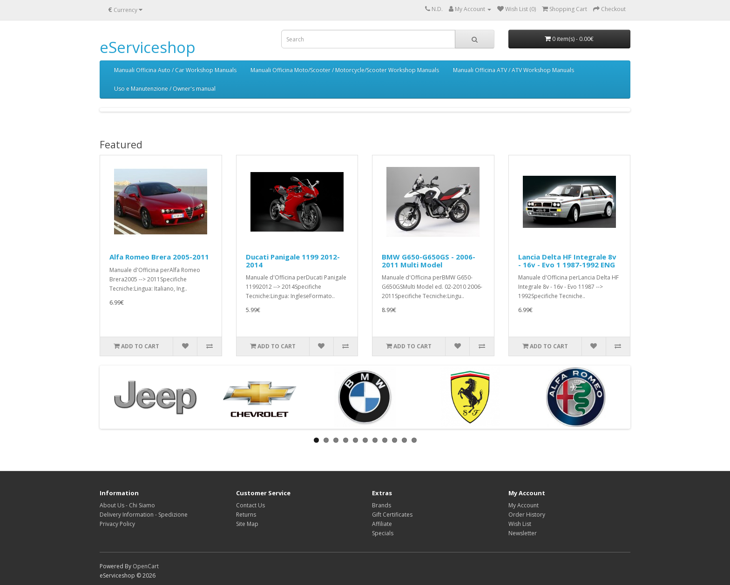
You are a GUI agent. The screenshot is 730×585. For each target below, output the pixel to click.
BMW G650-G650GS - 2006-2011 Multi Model (428, 260)
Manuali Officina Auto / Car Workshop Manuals (175, 70)
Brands (381, 505)
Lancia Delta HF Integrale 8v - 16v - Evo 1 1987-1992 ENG (567, 260)
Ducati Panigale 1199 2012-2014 (293, 260)
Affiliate (382, 524)
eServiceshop (148, 47)
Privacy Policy (117, 524)
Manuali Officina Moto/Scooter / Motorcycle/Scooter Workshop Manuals (344, 70)
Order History (526, 515)
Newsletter (522, 533)
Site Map (247, 524)
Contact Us (250, 505)
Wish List (519, 524)
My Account (523, 505)
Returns (246, 515)
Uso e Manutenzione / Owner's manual (165, 89)
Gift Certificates (392, 515)
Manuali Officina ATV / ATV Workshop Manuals (513, 70)
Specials (382, 533)
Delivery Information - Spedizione (144, 515)
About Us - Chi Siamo (127, 505)
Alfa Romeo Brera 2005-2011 (159, 256)
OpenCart (146, 566)
